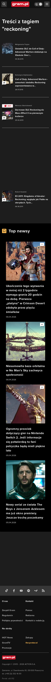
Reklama (30, 615)
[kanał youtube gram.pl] (22, 590)
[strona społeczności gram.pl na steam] (36, 590)
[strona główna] (20, 4)
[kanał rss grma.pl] (44, 590)
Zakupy (29, 637)
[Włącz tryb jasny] (38, 4)
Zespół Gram (8, 610)
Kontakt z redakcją (35, 620)
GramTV (6, 642)
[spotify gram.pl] (29, 590)
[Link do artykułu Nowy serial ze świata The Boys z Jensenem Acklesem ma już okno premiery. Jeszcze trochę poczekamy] (25, 492)
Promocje (7, 647)
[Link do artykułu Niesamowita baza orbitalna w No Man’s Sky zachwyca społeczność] (25, 351)
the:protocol (32, 642)
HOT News (7, 637)
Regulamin (7, 615)
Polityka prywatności (12, 620)
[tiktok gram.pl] (7, 590)
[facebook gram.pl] (14, 590)
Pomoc (29, 610)
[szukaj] (4, 4)
